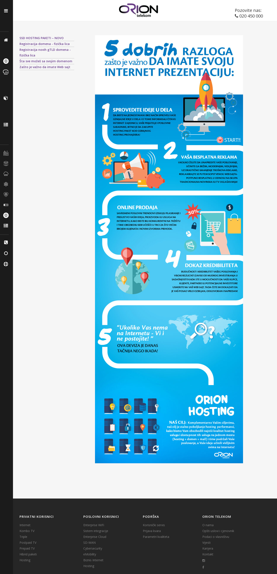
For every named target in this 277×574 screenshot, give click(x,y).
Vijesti (206, 543)
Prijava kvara (152, 531)
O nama (208, 525)
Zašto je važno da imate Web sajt (44, 67)
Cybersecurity (92, 548)
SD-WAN (89, 543)
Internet (25, 525)
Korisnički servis (154, 525)
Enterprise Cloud (94, 537)
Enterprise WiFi (93, 525)
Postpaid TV (27, 543)
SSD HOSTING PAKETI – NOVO (41, 38)
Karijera (207, 548)
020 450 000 (251, 16)
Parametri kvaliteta (156, 537)
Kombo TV (26, 531)
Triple (23, 537)
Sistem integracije (95, 531)
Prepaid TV (27, 548)
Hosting (24, 560)
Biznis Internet (93, 560)
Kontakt (207, 554)
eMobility (89, 554)
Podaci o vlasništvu (215, 537)
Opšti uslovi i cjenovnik (218, 531)
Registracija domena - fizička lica (44, 44)
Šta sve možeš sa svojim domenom (45, 61)
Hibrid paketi (28, 554)
